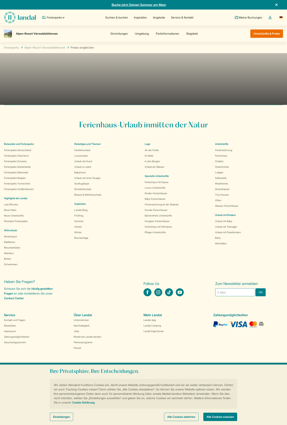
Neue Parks (10, 210)
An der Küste (152, 150)
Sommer (79, 221)
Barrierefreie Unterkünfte (158, 215)
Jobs (76, 331)
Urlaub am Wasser (154, 166)
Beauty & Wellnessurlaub (87, 194)
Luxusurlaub (81, 155)
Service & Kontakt (182, 17)
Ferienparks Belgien (15, 177)
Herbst (78, 226)
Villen (218, 200)
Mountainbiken (12, 247)
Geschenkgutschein (15, 342)
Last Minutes (11, 204)
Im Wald (149, 155)
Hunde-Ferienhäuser (156, 210)
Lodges (219, 172)
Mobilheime (221, 183)
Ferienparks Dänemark (16, 172)
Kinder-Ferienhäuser (156, 193)
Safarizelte (221, 177)
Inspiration (140, 17)
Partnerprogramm (83, 342)
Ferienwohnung (223, 150)
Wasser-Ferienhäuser (226, 205)
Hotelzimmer (222, 166)
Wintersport (10, 236)
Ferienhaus (221, 155)
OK (261, 292)
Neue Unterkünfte (14, 215)
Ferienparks (11, 47)
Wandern (9, 253)
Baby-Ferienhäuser (155, 198)
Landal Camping (152, 325)
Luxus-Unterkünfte (155, 187)
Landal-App (150, 320)
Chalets (219, 161)
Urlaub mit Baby (223, 221)
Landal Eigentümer (154, 331)
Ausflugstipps (81, 183)
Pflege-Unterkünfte (155, 232)
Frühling (78, 215)
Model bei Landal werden (87, 336)
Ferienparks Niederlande (17, 166)
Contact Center (14, 298)
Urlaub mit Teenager (226, 226)
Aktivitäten (221, 243)
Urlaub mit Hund (83, 161)
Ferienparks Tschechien (17, 183)
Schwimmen (11, 264)
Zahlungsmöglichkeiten (16, 336)
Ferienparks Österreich (16, 155)
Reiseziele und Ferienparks (19, 143)
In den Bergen (152, 161)
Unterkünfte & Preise (267, 33)
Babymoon (80, 172)
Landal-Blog (80, 210)
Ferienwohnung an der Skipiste (162, 204)
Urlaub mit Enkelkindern (228, 232)
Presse (77, 347)
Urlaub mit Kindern (225, 214)
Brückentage (81, 237)
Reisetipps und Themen (87, 143)
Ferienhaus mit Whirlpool (158, 226)
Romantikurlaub (82, 189)
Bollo (218, 237)
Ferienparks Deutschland (17, 150)
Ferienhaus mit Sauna (156, 182)
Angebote (159, 17)
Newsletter (10, 325)
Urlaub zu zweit (82, 166)
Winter (78, 232)
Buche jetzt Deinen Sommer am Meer (139, 5)
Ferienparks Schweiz (15, 161)
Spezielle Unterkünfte (157, 175)
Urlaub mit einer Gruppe (87, 177)
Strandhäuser (222, 189)
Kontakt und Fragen (14, 320)
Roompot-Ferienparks (16, 221)
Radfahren (9, 242)
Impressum (10, 331)
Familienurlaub (82, 150)
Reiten (7, 258)
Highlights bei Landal (15, 198)
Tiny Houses (222, 194)
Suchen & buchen (116, 17)
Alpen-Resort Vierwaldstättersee (44, 47)
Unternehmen (81, 320)
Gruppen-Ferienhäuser (157, 221)
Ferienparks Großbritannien (19, 189)
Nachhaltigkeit (81, 325)
